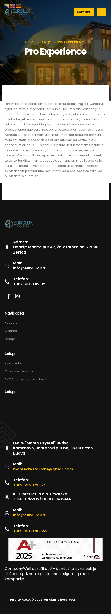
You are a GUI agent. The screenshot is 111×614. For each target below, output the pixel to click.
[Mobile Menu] (101, 12)
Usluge (10, 339)
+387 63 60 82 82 (29, 284)
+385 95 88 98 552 (30, 531)
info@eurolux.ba (29, 268)
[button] (84, 12)
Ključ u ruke (13, 363)
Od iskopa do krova (19, 371)
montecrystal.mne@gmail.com (43, 469)
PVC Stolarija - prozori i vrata (26, 379)
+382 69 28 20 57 (29, 485)
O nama (11, 331)
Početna (11, 322)
